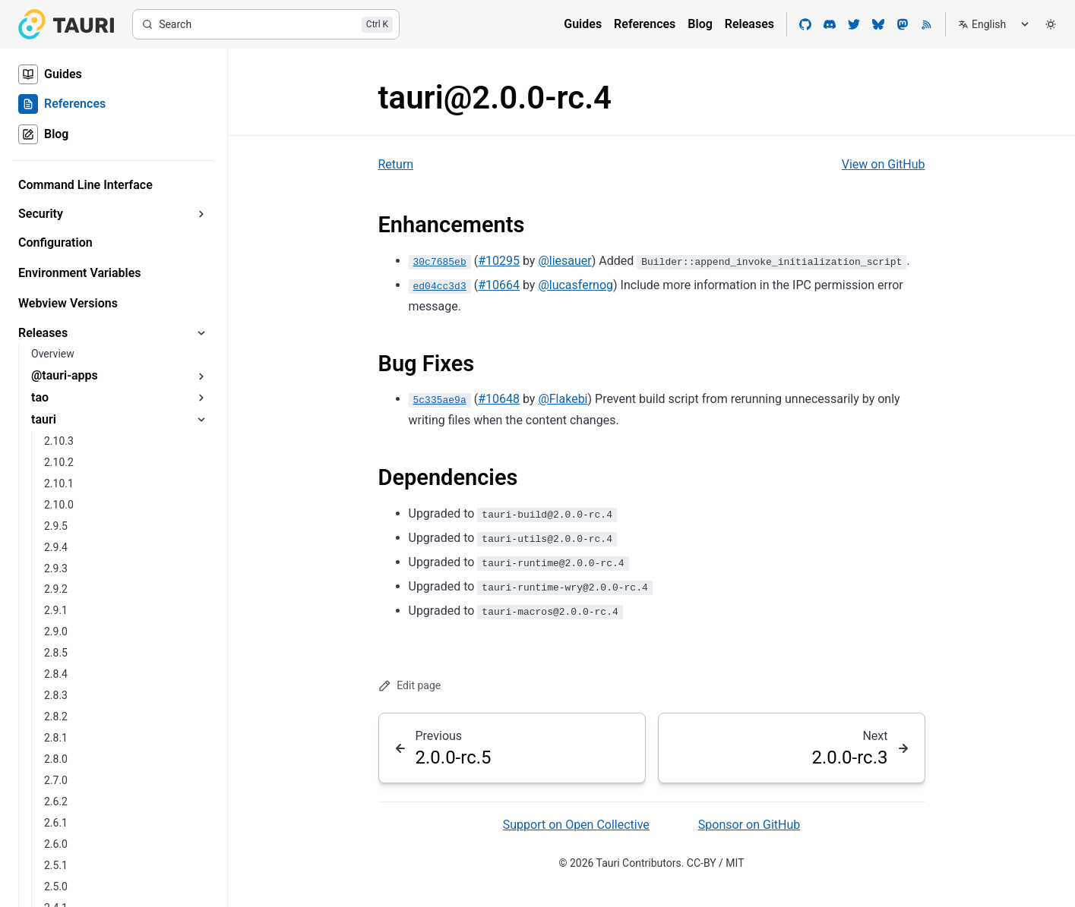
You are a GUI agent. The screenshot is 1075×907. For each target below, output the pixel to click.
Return (396, 164)
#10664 (499, 285)
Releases (749, 24)
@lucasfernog (575, 285)
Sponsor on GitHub (749, 824)
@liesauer (564, 261)
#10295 (499, 261)
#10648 (499, 399)
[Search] (266, 24)
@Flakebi (562, 399)
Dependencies (448, 477)
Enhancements (451, 225)
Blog (700, 24)
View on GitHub (883, 164)
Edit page (409, 685)
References (644, 24)
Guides (583, 24)
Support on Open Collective (576, 824)
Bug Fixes (426, 363)
